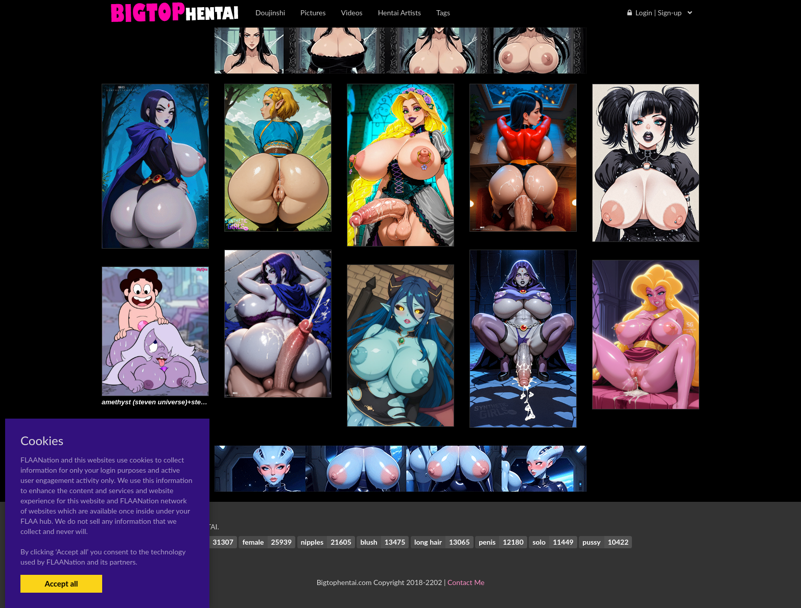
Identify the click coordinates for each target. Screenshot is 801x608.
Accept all (61, 583)
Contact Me (465, 582)
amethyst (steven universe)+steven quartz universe (182, 402)
